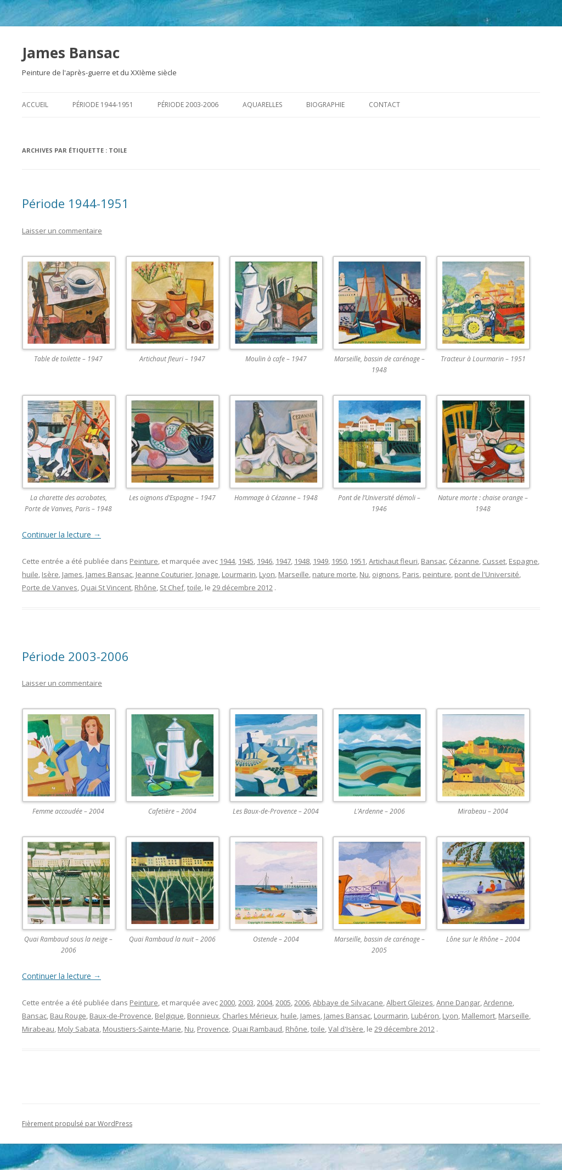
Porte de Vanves (49, 587)
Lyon (267, 574)
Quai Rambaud (257, 1029)
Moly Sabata (78, 1029)
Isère (50, 574)
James (72, 574)
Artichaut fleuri (393, 561)
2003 (246, 1002)
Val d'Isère (345, 1029)
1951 (358, 561)
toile (194, 587)
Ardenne (498, 1002)
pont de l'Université (486, 574)
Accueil (35, 104)
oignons (385, 574)
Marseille (293, 574)
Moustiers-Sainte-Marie (142, 1029)
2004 (264, 1002)
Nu (364, 574)
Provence (213, 1029)
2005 (283, 1002)
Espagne (523, 561)
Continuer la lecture (61, 534)
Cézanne (464, 561)
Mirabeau (38, 1029)
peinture (437, 574)
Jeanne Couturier (164, 574)
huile (30, 574)
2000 (227, 1002)
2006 (302, 1002)
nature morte (334, 574)
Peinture (144, 561)
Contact (384, 104)
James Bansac (71, 53)
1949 (320, 561)
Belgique (169, 1016)
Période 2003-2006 (188, 104)
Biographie (325, 104)
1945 (246, 561)
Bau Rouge (68, 1016)
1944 (227, 561)
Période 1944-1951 (102, 104)
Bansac (433, 561)
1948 (302, 561)
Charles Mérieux (249, 1016)
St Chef (172, 587)
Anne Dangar (458, 1002)
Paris (410, 574)
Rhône (145, 587)
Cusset (493, 561)
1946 (264, 561)
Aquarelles (262, 104)
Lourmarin (239, 574)
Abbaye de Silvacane (348, 1002)
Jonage (206, 574)
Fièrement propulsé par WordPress (77, 1123)
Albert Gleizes (409, 1002)
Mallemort (478, 1016)
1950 (339, 561)
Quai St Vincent (106, 587)
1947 (283, 561)
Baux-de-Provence (120, 1016)
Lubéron (425, 1016)
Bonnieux (203, 1016)
